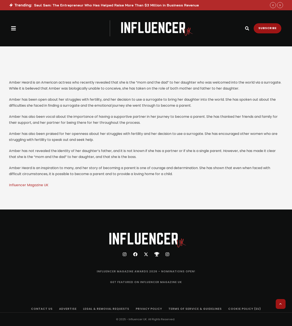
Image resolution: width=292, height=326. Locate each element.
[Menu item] (146, 271)
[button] (13, 28)
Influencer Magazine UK (28, 185)
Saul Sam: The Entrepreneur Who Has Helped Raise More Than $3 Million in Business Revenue (116, 5)
